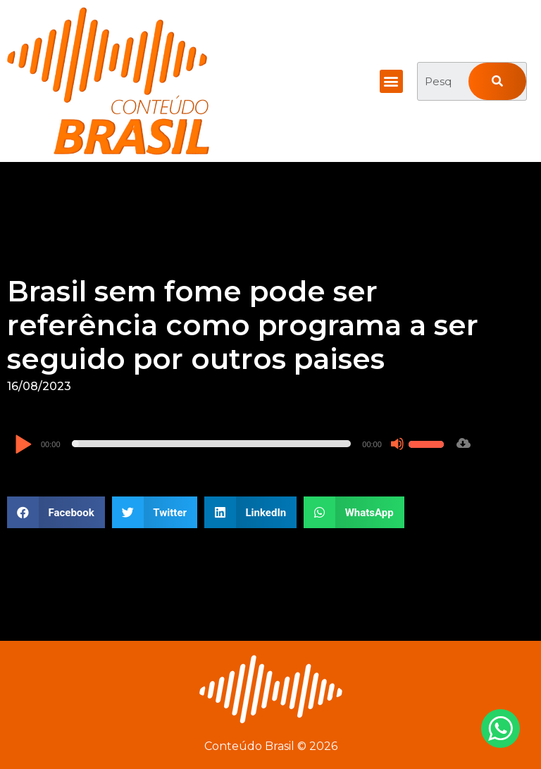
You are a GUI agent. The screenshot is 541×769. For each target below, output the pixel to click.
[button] (391, 81)
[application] (231, 444)
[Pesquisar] (497, 81)
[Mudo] (397, 444)
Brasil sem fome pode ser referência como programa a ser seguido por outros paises (242, 325)
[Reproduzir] (23, 445)
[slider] (212, 443)
